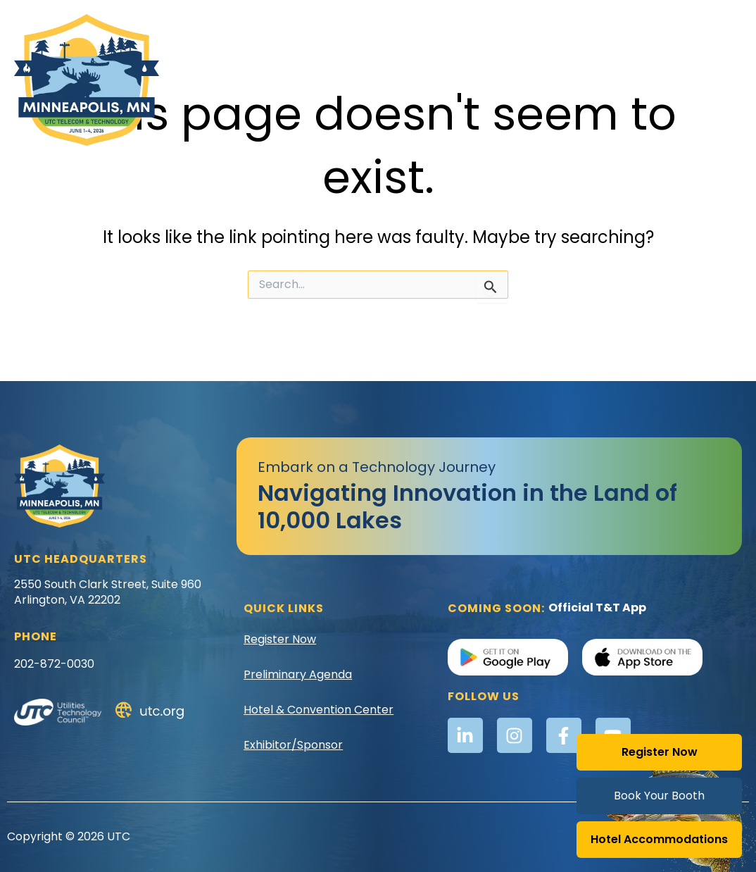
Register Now (660, 752)
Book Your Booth (659, 795)
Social (665, 95)
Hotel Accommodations (659, 839)
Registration (568, 63)
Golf (433, 63)
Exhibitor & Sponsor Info (334, 64)
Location (490, 64)
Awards (226, 63)
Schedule (648, 64)
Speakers (609, 95)
